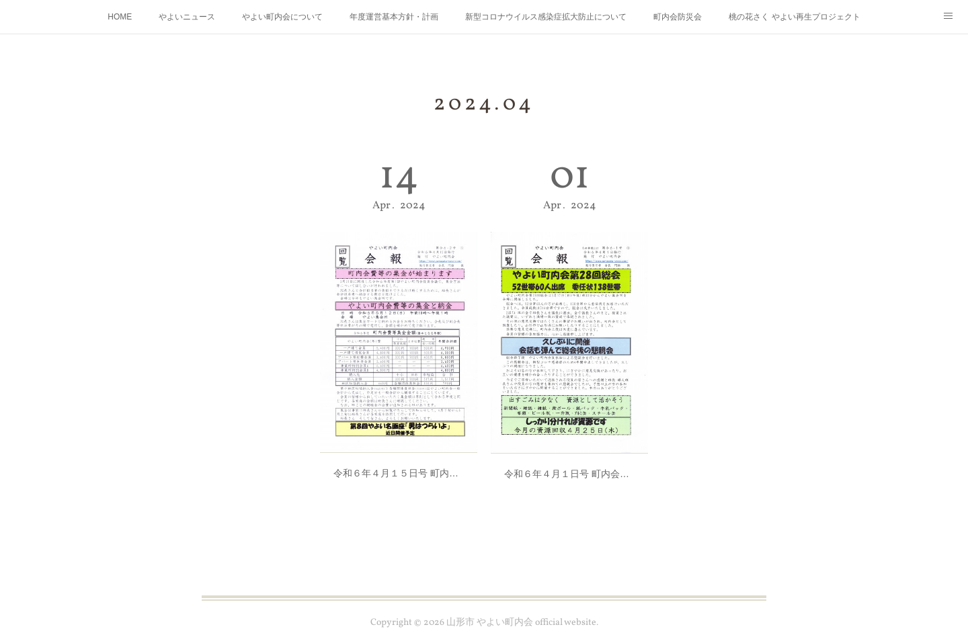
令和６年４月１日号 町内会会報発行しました (569, 459)
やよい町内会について (282, 17)
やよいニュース (187, 17)
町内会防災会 (677, 17)
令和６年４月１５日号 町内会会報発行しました (398, 459)
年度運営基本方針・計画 (394, 17)
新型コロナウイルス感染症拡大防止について (546, 17)
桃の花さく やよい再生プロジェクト (794, 17)
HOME (120, 17)
